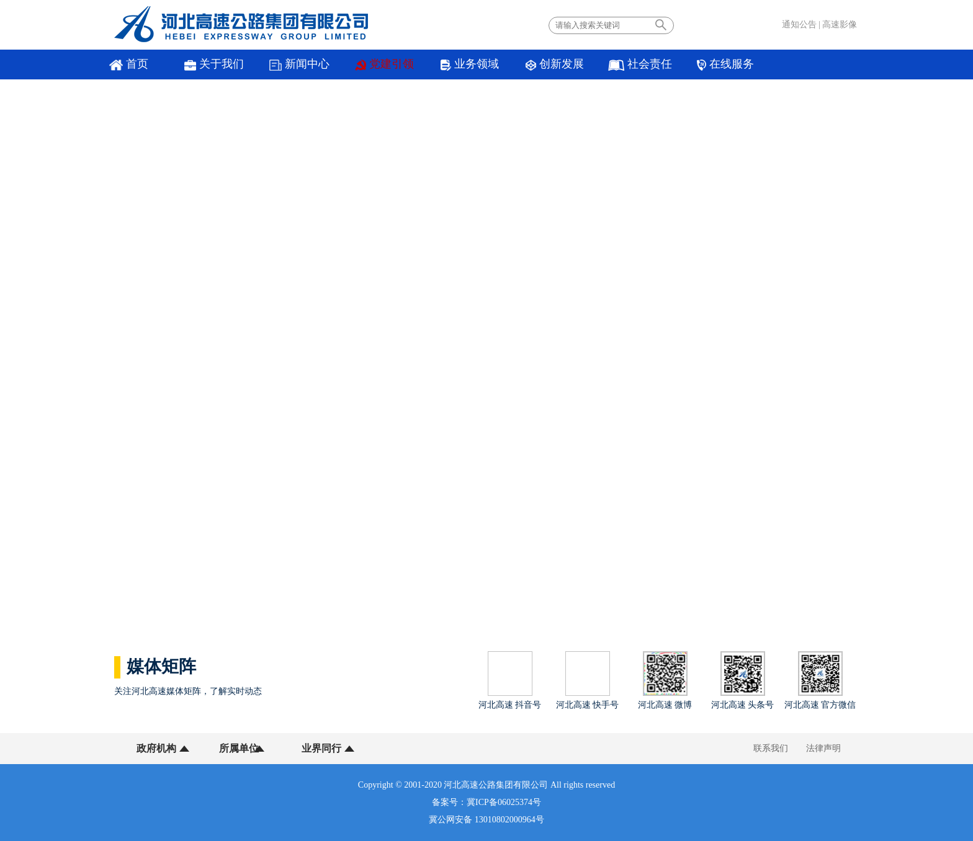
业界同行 (311, 748)
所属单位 (234, 748)
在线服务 (686, 64)
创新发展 (526, 64)
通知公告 (799, 24)
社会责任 (607, 64)
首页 (126, 64)
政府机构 (156, 748)
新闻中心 (286, 64)
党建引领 (367, 64)
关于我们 (206, 64)
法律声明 (823, 748)
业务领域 (446, 64)
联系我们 (770, 748)
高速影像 (839, 24)
